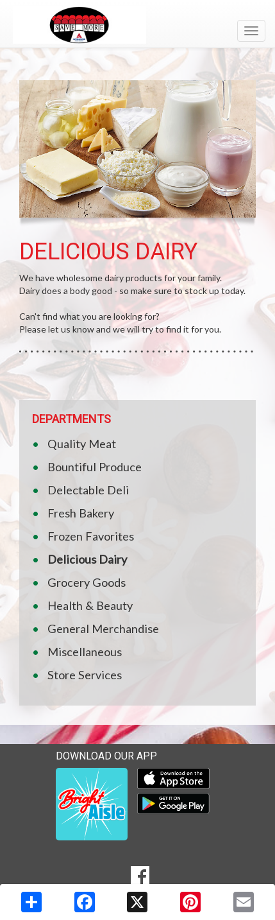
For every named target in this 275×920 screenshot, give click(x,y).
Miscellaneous (84, 652)
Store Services (84, 675)
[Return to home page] (137, 25)
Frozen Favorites (90, 536)
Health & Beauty (90, 605)
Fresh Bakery (80, 513)
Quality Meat (81, 444)
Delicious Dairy (87, 559)
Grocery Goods (86, 582)
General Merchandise (103, 628)
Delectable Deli (88, 490)
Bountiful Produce (94, 467)
